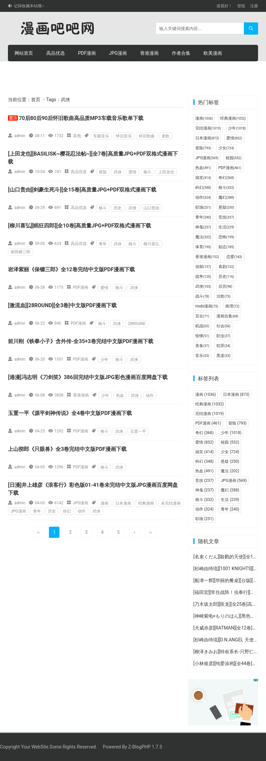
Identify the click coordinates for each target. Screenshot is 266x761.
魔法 (203, 237)
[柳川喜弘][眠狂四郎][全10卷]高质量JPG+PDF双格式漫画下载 (79, 225)
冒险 (103, 172)
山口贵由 (151, 208)
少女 (226, 148)
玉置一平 (138, 431)
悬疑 (226, 207)
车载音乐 (101, 136)
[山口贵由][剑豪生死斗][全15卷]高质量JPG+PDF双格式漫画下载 (82, 190)
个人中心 (119, 69)
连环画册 (24, 69)
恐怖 (226, 237)
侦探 (203, 266)
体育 (203, 247)
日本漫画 (123, 503)
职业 (223, 336)
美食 (202, 345)
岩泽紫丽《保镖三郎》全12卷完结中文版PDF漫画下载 (71, 269)
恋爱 (234, 256)
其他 (77, 135)
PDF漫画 (87, 53)
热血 (120, 395)
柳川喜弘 (151, 244)
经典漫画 (146, 503)
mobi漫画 (206, 306)
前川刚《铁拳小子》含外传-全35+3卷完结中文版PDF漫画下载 (80, 341)
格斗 (147, 172)
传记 (67, 511)
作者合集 (181, 53)
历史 (118, 208)
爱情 (132, 172)
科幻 (203, 187)
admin (19, 135)
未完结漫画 (171, 503)
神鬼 (203, 227)
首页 (35, 99)
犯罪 (223, 345)
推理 (232, 306)
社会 (223, 326)
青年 (103, 244)
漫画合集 (227, 316)
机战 (202, 326)
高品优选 (55, 53)
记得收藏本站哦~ (29, 6)
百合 (202, 316)
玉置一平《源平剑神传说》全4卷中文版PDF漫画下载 (70, 413)
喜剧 (226, 266)
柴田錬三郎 (20, 251)
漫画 (104, 503)
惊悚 (202, 336)
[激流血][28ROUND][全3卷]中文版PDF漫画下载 (62, 305)
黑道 (223, 355)
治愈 (223, 296)
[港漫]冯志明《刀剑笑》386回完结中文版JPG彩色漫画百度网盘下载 (88, 377)
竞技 (226, 217)
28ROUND (136, 323)
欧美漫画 (213, 53)
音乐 (202, 355)
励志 (226, 247)
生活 (226, 227)
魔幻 (226, 197)
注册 (254, 6)
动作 (150, 395)
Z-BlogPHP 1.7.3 (145, 746)
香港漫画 (149, 53)
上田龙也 (166, 172)
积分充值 (87, 69)
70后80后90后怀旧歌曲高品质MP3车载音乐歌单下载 (81, 118)
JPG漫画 (118, 53)
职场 (203, 207)
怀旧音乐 (124, 136)
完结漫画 (208, 128)
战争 (203, 276)
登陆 (241, 6)
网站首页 (24, 53)
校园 (234, 158)
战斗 (202, 296)
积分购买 (55, 69)
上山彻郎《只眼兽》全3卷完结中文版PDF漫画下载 (67, 449)
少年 (104, 359)
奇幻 (226, 177)
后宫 (225, 286)
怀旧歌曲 (147, 136)
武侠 (118, 172)
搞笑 (203, 177)
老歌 (166, 136)
